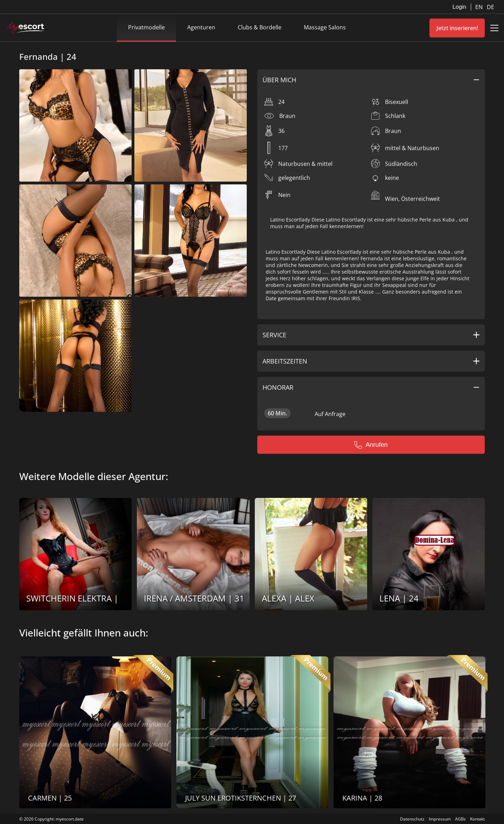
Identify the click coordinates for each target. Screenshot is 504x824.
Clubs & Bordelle (259, 27)
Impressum (440, 819)
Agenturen (201, 27)
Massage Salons (325, 27)
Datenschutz (412, 819)
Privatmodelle (146, 27)
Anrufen (370, 445)
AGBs (460, 819)
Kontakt (477, 819)
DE (490, 7)
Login (459, 7)
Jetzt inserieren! (457, 28)
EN (479, 7)
